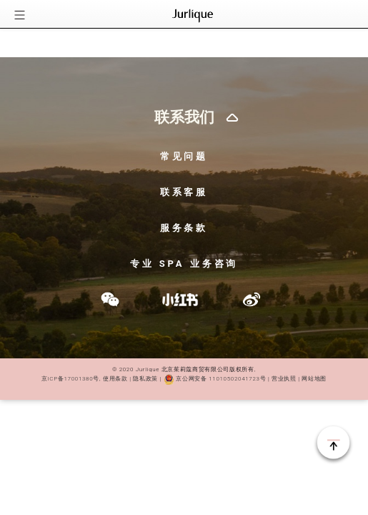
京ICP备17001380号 (70, 379)
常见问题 (184, 156)
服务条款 (184, 227)
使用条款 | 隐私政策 (130, 379)
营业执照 (282, 379)
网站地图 (314, 379)
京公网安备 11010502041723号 (214, 379)
